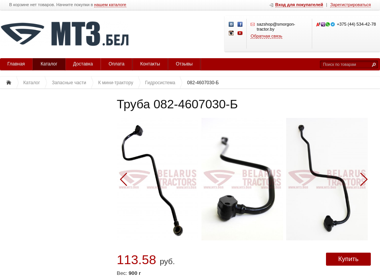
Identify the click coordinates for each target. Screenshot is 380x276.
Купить (348, 259)
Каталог (49, 64)
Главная (16, 64)
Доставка (83, 64)
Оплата (116, 64)
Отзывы (184, 64)
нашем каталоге (110, 5)
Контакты (150, 64)
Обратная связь (266, 36)
